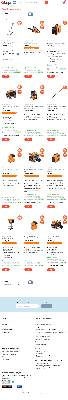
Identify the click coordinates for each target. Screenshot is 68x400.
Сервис (4, 357)
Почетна (4, 6)
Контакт (4, 324)
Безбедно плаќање (40, 344)
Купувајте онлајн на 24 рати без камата (46, 329)
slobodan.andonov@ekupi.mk (44, 367)
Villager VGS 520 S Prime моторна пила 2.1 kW (31, 43)
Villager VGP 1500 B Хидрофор (11, 170)
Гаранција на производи (9, 354)
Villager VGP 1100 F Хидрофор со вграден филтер (33, 107)
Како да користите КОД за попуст (44, 327)
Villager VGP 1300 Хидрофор (33, 237)
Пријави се (46, 306)
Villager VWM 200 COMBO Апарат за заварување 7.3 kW (56, 43)
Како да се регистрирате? (42, 321)
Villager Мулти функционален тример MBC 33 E (11, 43)
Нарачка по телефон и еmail (10, 351)
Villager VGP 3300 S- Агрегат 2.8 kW (55, 237)
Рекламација (5, 359)
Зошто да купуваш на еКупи (43, 324)
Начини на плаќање (40, 342)
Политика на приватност (9, 327)
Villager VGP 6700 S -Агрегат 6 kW (33, 170)
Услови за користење (8, 329)
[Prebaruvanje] (46, 2)
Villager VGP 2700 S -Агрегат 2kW (10, 107)
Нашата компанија (7, 321)
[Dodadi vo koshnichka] (6, 76)
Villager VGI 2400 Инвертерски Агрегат (56, 170)
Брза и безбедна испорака (42, 336)
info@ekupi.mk (40, 353)
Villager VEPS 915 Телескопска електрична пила (56, 107)
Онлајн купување (7, 332)
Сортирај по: (5, 13)
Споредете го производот (55, 72)
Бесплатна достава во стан (42, 339)
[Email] (27, 306)
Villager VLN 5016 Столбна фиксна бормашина (10, 237)
